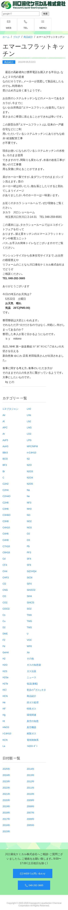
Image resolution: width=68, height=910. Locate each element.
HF (4, 708)
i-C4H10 (7, 733)
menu (42, 24)
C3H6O (6, 515)
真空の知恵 (33, 721)
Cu (4, 621)
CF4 (5, 564)
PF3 (29, 552)
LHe (29, 415)
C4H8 (6, 540)
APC (5, 427)
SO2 (29, 608)
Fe (4, 646)
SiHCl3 (30, 602)
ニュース (31, 677)
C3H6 (6, 508)
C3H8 (6, 521)
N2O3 (30, 471)
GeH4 (6, 652)
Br (4, 471)
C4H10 (6, 527)
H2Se (5, 677)
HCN (5, 696)
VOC (29, 639)
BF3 (5, 465)
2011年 (30, 787)
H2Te (5, 683)
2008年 (30, 806)
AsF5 (5, 440)
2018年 (6, 812)
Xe (28, 652)
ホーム (6, 36)
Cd (4, 558)
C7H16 (6, 546)
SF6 (29, 564)
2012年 (30, 781)
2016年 (6, 825)
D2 (4, 627)
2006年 (30, 818)
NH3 (29, 508)
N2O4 (30, 477)
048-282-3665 (34, 885)
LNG (29, 427)
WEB (8, 24)
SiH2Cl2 (31, 589)
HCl (4, 689)
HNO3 (6, 727)
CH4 (5, 571)
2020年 (6, 800)
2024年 (6, 775)
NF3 (29, 502)
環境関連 (31, 714)
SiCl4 (29, 577)
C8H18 (6, 552)
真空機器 (31, 727)
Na (28, 490)
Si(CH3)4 (32, 571)
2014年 (30, 768)
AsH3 (5, 446)
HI (4, 721)
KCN (5, 739)
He (4, 702)
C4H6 (6, 533)
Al (4, 421)
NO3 (29, 527)
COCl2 (6, 608)
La (4, 746)
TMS (29, 627)
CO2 (5, 602)
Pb (28, 546)
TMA (29, 614)
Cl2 (4, 583)
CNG (5, 589)
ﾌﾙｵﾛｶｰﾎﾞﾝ (32, 746)
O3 (28, 540)
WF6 (29, 646)
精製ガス (31, 733)
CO (4, 596)
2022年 (6, 787)
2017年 (6, 818)
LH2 (29, 408)
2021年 (6, 793)
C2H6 (6, 502)
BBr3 (5, 452)
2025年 (6, 768)
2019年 (6, 806)
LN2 (29, 421)
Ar (4, 433)
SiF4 (29, 583)
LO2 (29, 433)
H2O (5, 664)
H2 (4, 658)
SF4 (29, 558)
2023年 (6, 781)
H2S (5, 671)
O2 (28, 533)
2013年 (30, 775)
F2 (4, 639)
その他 (30, 658)
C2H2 (6, 483)
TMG (29, 621)
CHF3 (6, 577)
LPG (29, 440)
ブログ (16, 36)
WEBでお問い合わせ (33, 873)
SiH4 (29, 596)
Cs (4, 614)
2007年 (30, 812)
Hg (4, 714)
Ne (28, 496)
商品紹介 (28, 36)
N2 (28, 458)
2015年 (6, 831)
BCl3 (5, 458)
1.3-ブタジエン (10, 408)
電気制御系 (33, 739)
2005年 (30, 825)
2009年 (30, 800)
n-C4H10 (31, 452)
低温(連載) (32, 683)
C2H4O (6, 496)
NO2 (29, 521)
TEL (26, 24)
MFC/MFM (32, 446)
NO (28, 515)
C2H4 (6, 490)
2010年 (30, 793)
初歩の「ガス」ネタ (36, 689)
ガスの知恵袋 (34, 664)
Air (4, 415)
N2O (29, 465)
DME (5, 633)
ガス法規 (31, 671)
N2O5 (30, 483)
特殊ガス (31, 708)
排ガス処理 (33, 702)
